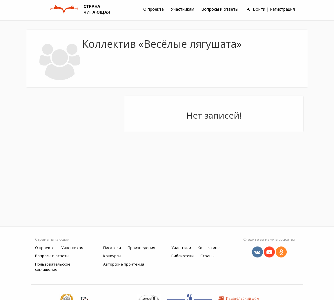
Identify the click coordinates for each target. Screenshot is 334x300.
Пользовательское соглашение (52, 267)
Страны (207, 255)
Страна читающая (52, 239)
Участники (181, 247)
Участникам (182, 9)
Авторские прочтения (123, 264)
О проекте (153, 9)
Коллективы (209, 247)
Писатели (112, 247)
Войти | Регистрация (271, 9)
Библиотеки (182, 255)
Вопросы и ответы (219, 9)
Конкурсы (112, 255)
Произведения (141, 247)
